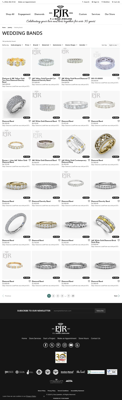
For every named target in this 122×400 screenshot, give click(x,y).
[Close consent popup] (44, 396)
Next (115, 296)
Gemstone (57, 45)
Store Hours (84, 338)
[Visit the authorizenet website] (39, 372)
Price (27, 45)
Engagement (24, 14)
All (73, 296)
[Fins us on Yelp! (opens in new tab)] (77, 345)
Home (4, 27)
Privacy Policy (51, 390)
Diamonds (39, 14)
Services (96, 14)
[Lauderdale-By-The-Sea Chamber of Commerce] (96, 372)
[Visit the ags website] (56, 381)
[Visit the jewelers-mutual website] (67, 372)
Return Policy (41, 390)
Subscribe (100, 311)
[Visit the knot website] (80, 372)
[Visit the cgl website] (56, 372)
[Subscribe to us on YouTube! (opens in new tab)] (71, 345)
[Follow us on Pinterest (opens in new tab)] (58, 345)
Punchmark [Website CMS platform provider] (65, 398)
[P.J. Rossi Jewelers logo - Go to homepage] (61, 14)
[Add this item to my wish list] (29, 78)
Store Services (35, 338)
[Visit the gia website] (20, 372)
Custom (83, 14)
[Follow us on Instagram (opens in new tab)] (64, 345)
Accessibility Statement (77, 390)
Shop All (10, 14)
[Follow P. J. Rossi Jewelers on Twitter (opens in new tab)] (52, 345)
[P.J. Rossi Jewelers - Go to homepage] (61, 328)
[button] (85, 2)
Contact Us (95, 338)
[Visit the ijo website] (9, 372)
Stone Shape (70, 45)
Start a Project (49, 338)
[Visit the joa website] (30, 372)
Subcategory (16, 45)
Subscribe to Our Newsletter (33, 311)
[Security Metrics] (112, 372)
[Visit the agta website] (69, 381)
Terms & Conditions (63, 390)
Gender (82, 45)
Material (45, 45)
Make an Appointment (66, 338)
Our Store (110, 14)
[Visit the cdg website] (48, 372)
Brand (35, 45)
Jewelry (10, 27)
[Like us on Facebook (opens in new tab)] (45, 345)
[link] (9, 2)
